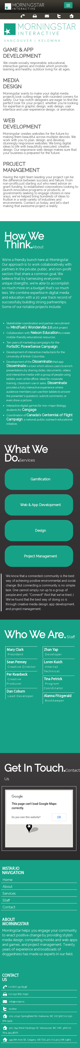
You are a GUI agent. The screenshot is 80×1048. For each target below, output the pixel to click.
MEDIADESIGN (12, 83)
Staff (6, 900)
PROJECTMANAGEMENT (21, 167)
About (7, 887)
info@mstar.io (16, 1001)
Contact (9, 907)
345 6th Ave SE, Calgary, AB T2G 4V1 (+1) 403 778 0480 (40, 1039)
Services (9, 893)
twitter (13, 1008)
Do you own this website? (26, 817)
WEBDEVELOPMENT (22, 123)
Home (7, 880)
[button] (29, 828)
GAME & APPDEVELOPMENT (22, 53)
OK (59, 817)
